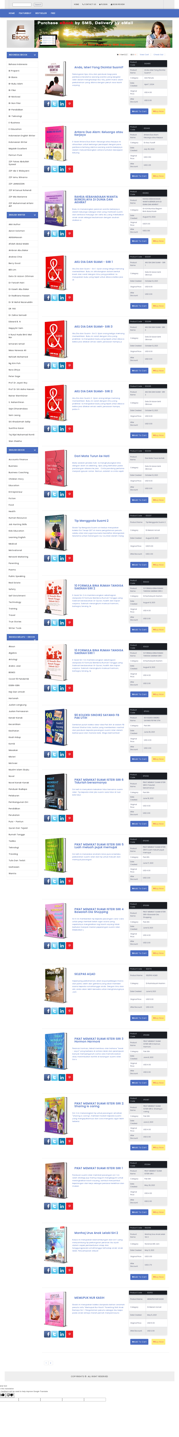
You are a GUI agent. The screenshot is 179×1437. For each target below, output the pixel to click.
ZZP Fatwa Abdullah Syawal (19, 163)
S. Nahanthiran (16, 402)
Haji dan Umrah (17, 691)
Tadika (12, 841)
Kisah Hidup (15, 737)
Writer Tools (15, 628)
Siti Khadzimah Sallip (20, 421)
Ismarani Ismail (17, 343)
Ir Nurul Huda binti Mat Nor (20, 336)
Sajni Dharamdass (18, 408)
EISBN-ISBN (14, 685)
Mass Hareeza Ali (17, 350)
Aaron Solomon (17, 230)
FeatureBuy (25, 13)
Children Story (16, 479)
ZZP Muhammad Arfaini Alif (21, 204)
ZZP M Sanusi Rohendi (20, 190)
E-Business (14, 122)
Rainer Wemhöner (18, 395)
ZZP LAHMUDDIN (17, 183)
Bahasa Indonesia (18, 64)
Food (11, 505)
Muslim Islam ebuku (19, 769)
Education (14, 485)
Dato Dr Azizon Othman (21, 276)
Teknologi (14, 847)
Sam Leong (14, 415)
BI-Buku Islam (16, 83)
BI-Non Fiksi (15, 103)
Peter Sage (14, 376)
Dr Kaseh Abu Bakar (19, 289)
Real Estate (15, 582)
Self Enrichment (17, 595)
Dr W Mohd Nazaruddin (21, 302)
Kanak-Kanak (16, 717)
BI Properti (14, 70)
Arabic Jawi (15, 666)
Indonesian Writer (18, 142)
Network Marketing (18, 556)
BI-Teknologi (15, 116)
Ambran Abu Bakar (18, 250)
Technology (15, 602)
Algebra (13, 653)
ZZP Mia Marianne (18, 196)
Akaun (12, 646)
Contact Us (89, 4)
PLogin (103, 4)
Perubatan (14, 815)
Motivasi (13, 763)
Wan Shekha (15, 441)
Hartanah (13, 698)
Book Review (118, 4)
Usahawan (14, 867)
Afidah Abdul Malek (19, 243)
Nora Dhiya (14, 369)
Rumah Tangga (17, 834)
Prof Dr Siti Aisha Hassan (21, 389)
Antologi (13, 659)
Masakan (13, 750)
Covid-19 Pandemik (19, 679)
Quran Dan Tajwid (18, 828)
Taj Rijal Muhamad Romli (22, 434)
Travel (12, 615)
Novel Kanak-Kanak (19, 782)
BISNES (12, 672)
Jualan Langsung (17, 704)
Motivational (15, 550)
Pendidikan (14, 808)
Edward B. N (15, 321)
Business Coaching (19, 472)
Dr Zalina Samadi (18, 315)
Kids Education (16, 530)
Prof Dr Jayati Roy (18, 382)
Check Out (158, 54)
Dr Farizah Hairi (16, 282)
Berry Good (14, 263)
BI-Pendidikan (16, 109)
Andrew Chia (15, 256)
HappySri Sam (16, 328)
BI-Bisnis (13, 77)
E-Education (15, 129)
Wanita (12, 873)
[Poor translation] (10, 1395)
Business (13, 466)
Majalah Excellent (18, 148)
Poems (12, 569)
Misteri (12, 756)
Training (13, 608)
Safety (12, 589)
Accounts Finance (18, 459)
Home (76, 4)
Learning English (17, 537)
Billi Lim (12, 269)
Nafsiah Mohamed (18, 356)
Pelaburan (14, 795)
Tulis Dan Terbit (17, 860)
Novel (11, 776)
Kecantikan (15, 724)
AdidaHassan (15, 237)
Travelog (13, 854)
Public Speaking (17, 576)
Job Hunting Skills (18, 524)
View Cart (144, 54)
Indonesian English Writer (22, 135)
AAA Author (15, 224)
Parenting (14, 563)
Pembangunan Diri (18, 802)
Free (53, 13)
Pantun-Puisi (15, 155)
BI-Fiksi (12, 90)
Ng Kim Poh (15, 363)
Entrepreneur (16, 492)
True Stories (15, 621)
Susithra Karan (16, 428)
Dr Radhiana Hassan (19, 295)
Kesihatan (14, 730)
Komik (12, 743)
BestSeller (41, 13)
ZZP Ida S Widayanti (19, 170)
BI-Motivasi (14, 96)
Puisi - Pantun (16, 821)
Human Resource (18, 517)
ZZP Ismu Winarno (18, 177)
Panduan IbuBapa (18, 789)
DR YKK (12, 308)
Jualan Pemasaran (18, 711)
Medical (13, 543)
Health (12, 511)
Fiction (12, 498)
